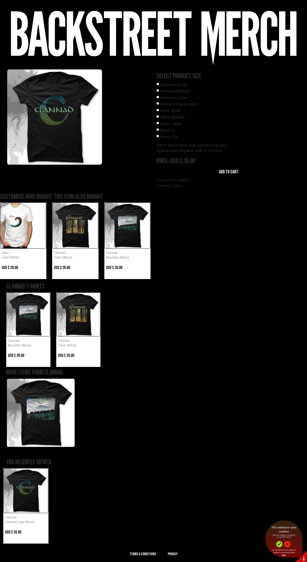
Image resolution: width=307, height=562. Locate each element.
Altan (5, 252)
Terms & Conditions (143, 554)
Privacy (173, 554)
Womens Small (173, 85)
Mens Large (170, 124)
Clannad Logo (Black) (20, 522)
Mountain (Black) (117, 257)
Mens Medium (172, 117)
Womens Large (173, 98)
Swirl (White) (10, 257)
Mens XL (168, 130)
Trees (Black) (63, 257)
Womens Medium (175, 91)
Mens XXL (169, 137)
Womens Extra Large (178, 104)
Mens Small (170, 111)
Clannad (60, 252)
